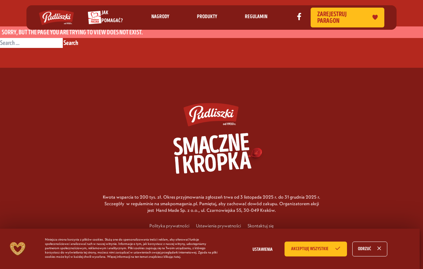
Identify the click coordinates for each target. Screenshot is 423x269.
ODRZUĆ (364, 249)
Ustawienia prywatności (218, 226)
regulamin (256, 16)
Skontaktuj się (261, 226)
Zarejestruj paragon (347, 17)
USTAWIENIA (262, 249)
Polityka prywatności (169, 226)
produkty (207, 16)
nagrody (160, 16)
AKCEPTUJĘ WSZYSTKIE (309, 249)
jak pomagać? (112, 16)
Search (70, 43)
